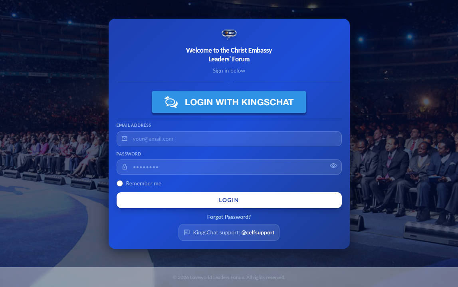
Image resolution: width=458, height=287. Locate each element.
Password (129, 153)
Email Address (134, 125)
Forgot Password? (229, 216)
